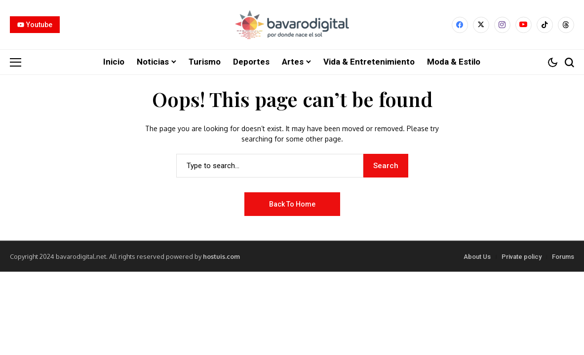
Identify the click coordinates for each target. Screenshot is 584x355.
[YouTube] (523, 25)
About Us (477, 256)
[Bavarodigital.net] (291, 24)
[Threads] (566, 25)
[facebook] (460, 25)
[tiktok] (545, 25)
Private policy (522, 256)
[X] (481, 25)
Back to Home (292, 204)
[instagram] (502, 25)
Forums (563, 256)
